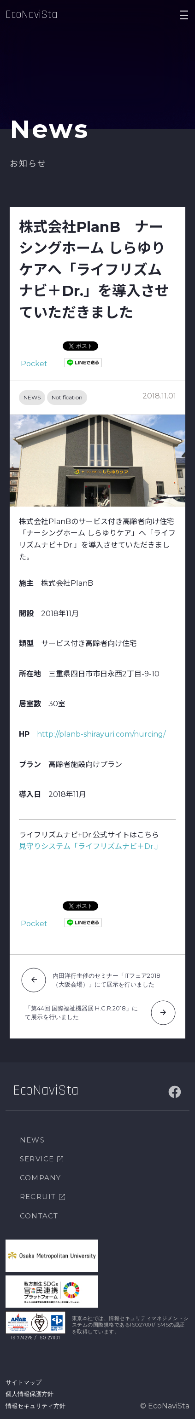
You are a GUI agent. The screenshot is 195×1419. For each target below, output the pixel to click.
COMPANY (40, 1177)
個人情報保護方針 (29, 1393)
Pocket (34, 363)
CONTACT (39, 1215)
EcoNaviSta (32, 14)
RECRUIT (38, 1196)
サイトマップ (23, 1382)
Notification (67, 397)
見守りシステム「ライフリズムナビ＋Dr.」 (90, 846)
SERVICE (37, 1158)
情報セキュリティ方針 (35, 1405)
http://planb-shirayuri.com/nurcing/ (101, 734)
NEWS (32, 397)
